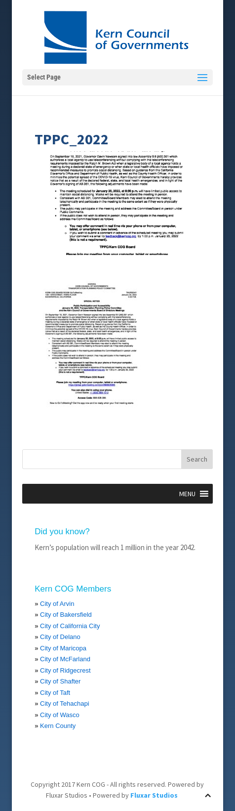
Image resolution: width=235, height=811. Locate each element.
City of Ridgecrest (65, 670)
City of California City (70, 626)
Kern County (58, 725)
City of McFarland (65, 659)
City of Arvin (57, 603)
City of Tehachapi (64, 703)
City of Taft (55, 692)
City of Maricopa (63, 648)
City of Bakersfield (66, 614)
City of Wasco (59, 715)
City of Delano (60, 636)
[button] (187, 494)
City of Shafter (60, 681)
